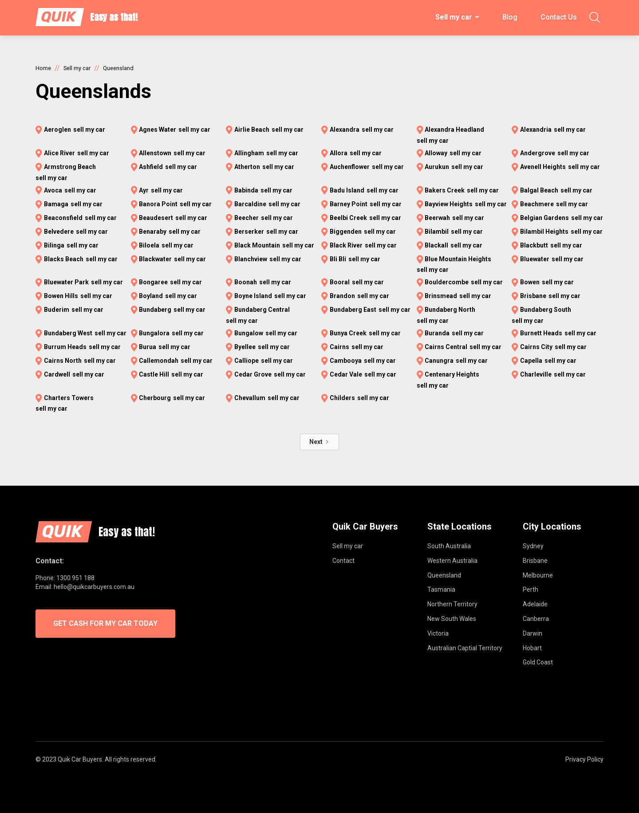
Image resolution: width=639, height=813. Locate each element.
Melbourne (538, 575)
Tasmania (441, 589)
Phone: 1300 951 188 (65, 577)
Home (43, 68)
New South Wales (451, 618)
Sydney (533, 546)
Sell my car (453, 17)
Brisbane (535, 560)
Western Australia (452, 560)
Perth (530, 589)
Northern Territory (452, 604)
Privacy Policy (584, 759)
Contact (343, 560)
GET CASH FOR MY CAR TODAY (105, 623)
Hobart (532, 648)
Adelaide (535, 604)
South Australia (449, 546)
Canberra (536, 618)
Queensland (444, 575)
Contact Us (558, 17)
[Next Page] (319, 442)
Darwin (532, 633)
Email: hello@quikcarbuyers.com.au (85, 586)
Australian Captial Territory (464, 648)
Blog (509, 17)
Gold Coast (538, 662)
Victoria (438, 633)
